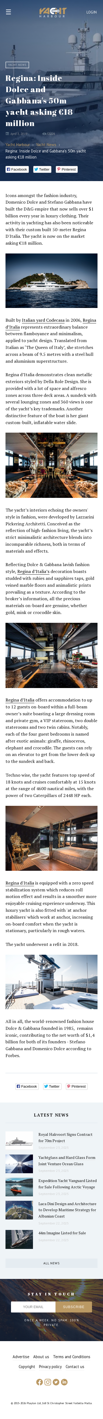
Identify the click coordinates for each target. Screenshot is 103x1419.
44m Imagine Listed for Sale (62, 1232)
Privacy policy (50, 1366)
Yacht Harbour (53, 13)
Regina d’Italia (19, 700)
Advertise (21, 1356)
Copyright (27, 1366)
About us (41, 1356)
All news (51, 1263)
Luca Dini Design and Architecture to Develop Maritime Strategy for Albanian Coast (67, 1210)
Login (92, 12)
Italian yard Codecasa (43, 320)
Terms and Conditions (71, 1356)
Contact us (75, 1366)
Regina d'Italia (19, 883)
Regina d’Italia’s (33, 571)
